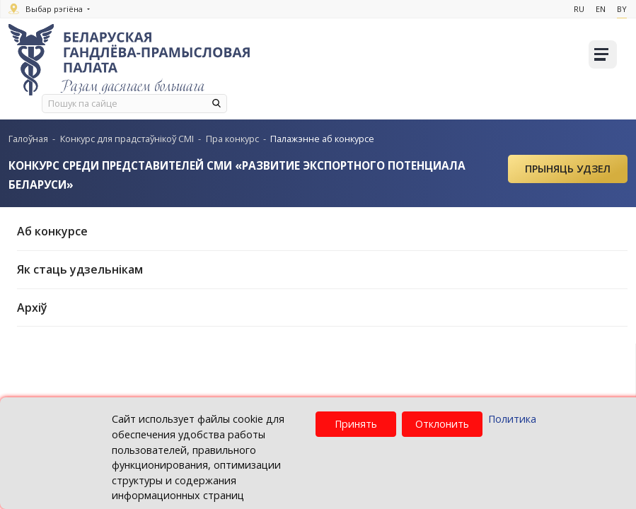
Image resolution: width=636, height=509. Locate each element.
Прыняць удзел (568, 168)
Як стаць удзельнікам (322, 269)
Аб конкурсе (322, 231)
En (596, 9)
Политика (512, 419)
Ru (572, 9)
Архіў (322, 307)
